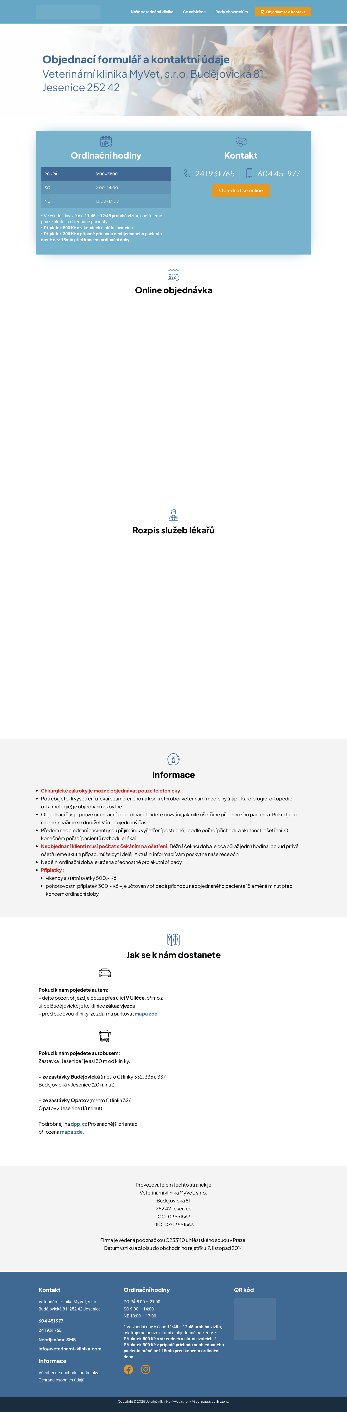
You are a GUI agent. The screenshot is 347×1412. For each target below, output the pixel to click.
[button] (153, 11)
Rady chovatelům (231, 11)
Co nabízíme (194, 11)
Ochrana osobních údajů (62, 1379)
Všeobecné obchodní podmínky (68, 1372)
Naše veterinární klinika (152, 11)
